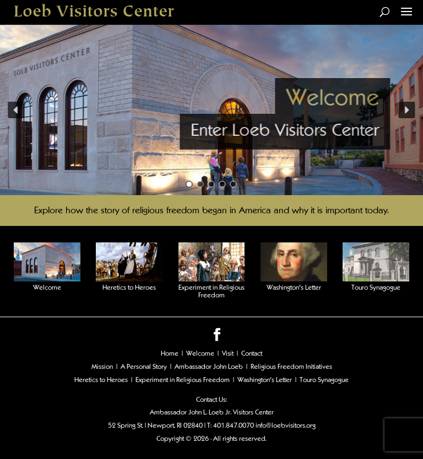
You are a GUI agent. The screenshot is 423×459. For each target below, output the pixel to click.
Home (169, 353)
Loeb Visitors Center (94, 12)
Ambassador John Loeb (209, 366)
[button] (16, 110)
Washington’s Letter (294, 287)
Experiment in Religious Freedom (211, 291)
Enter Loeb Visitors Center (285, 130)
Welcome (332, 97)
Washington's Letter (264, 379)
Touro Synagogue (375, 287)
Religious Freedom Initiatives (291, 366)
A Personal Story (144, 366)
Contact (251, 353)
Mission (102, 366)
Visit (228, 353)
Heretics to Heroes (129, 287)
